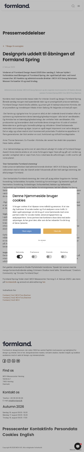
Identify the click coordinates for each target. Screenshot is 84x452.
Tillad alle (57, 231)
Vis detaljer (42, 241)
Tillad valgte (27, 231)
